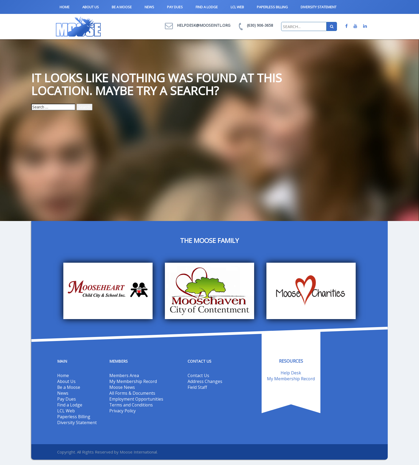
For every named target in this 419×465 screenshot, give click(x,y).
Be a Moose (122, 7)
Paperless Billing (272, 7)
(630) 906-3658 (260, 25)
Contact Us (199, 375)
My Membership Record (133, 381)
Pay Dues (175, 7)
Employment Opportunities (136, 399)
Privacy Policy (122, 411)
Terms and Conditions (131, 405)
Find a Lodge (207, 7)
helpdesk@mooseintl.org (203, 25)
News (149, 7)
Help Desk (291, 373)
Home (64, 7)
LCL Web (237, 7)
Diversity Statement (318, 7)
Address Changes (205, 381)
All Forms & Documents (132, 393)
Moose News (122, 387)
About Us (90, 7)
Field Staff (197, 387)
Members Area (124, 375)
